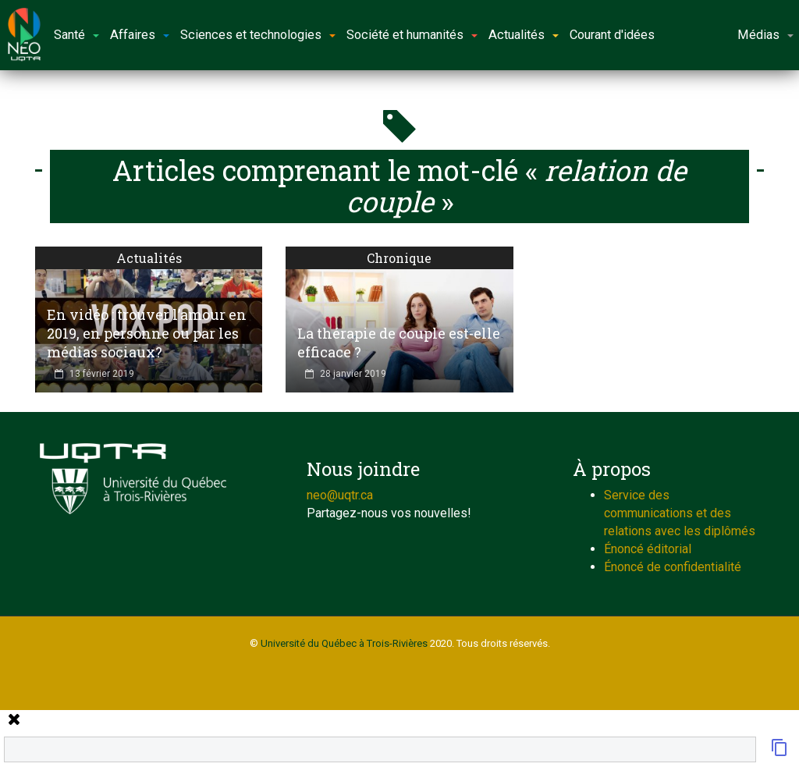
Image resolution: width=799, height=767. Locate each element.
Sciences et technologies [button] (258, 34)
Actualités (149, 258)
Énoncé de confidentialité (672, 566)
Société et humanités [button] (412, 34)
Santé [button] (76, 34)
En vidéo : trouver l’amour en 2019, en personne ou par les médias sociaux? (147, 333)
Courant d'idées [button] (612, 34)
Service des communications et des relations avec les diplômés (679, 513)
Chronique (399, 258)
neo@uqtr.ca (340, 495)
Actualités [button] (523, 34)
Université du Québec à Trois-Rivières (344, 643)
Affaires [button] (139, 34)
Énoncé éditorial (647, 549)
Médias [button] (765, 34)
